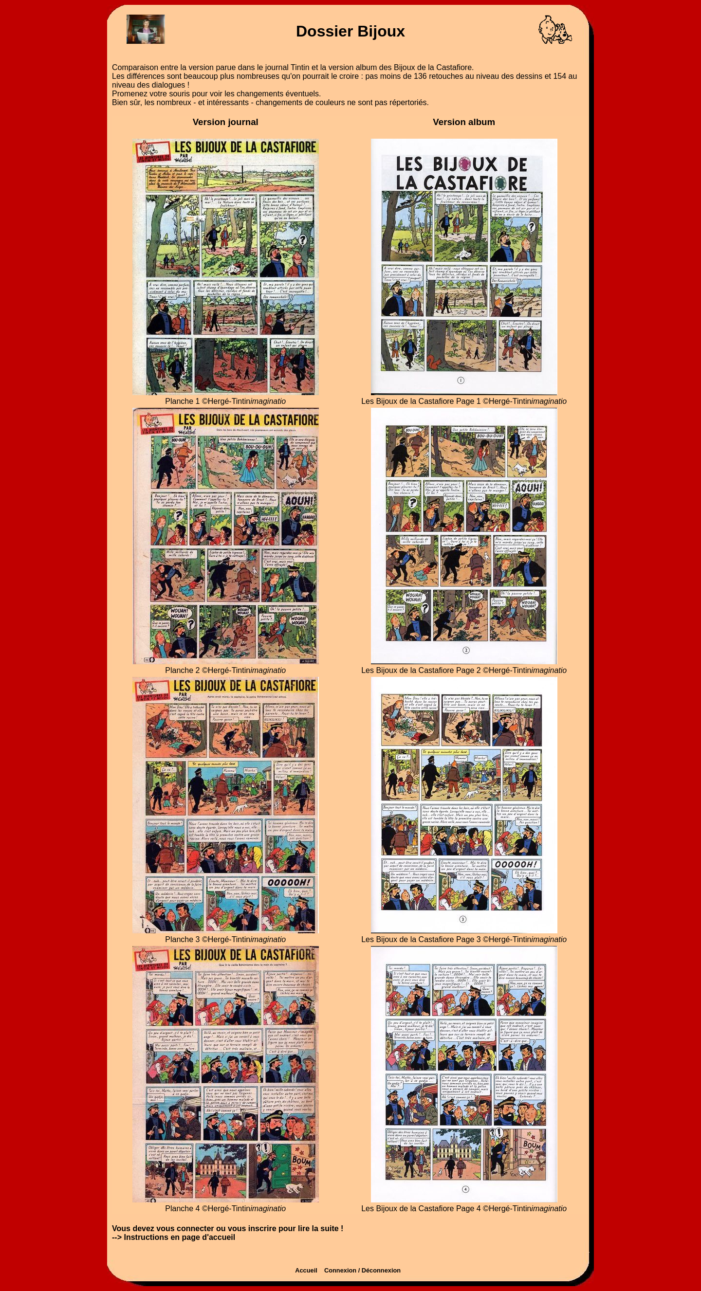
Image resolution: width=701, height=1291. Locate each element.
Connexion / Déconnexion (365, 1270)
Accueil (308, 1270)
